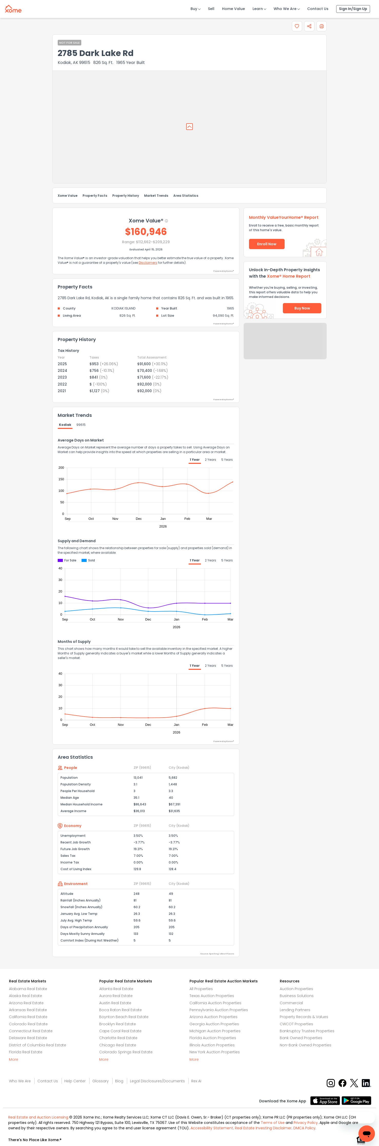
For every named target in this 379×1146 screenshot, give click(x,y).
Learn (258, 8)
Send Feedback (285, 346)
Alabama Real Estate (28, 988)
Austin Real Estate (115, 1003)
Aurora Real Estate (116, 995)
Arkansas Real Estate (28, 1009)
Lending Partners (295, 1009)
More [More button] (13, 1059)
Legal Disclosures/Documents (157, 1081)
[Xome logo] (13, 7)
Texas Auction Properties (212, 995)
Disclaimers (148, 262)
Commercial (291, 1003)
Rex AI (196, 1081)
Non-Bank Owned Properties (305, 1045)
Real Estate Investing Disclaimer (263, 1128)
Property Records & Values (304, 1016)
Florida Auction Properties (213, 1037)
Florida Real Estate (25, 1052)
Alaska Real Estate (25, 995)
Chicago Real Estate (117, 1045)
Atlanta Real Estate (116, 988)
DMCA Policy (304, 1128)
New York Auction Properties (215, 1052)
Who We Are (285, 8)
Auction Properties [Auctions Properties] (296, 988)
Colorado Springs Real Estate (126, 1052)
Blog (119, 1081)
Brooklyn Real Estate (117, 1024)
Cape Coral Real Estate (120, 1031)
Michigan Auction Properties (215, 1031)
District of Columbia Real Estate (37, 1045)
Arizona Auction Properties (213, 1016)
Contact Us (317, 8)
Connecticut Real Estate (31, 1031)
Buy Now (302, 308)
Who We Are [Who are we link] (20, 1081)
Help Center (75, 1081)
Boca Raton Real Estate (120, 1009)
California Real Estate (28, 1016)
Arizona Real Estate (26, 1003)
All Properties (201, 988)
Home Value (233, 8)
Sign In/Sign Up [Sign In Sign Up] (353, 8)
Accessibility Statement (212, 1128)
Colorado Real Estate (28, 1024)
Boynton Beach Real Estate (123, 1016)
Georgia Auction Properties (214, 1024)
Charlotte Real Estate (118, 1037)
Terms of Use (273, 1122)
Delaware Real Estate (28, 1037)
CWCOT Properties (296, 1024)
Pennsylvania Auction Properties (219, 1009)
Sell (211, 8)
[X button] (354, 1083)
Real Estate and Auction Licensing (38, 1117)
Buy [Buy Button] (194, 8)
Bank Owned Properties (301, 1037)
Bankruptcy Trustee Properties (307, 1031)
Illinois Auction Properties (212, 1045)
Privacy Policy (306, 1122)
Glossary (100, 1081)
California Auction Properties (215, 1003)
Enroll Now (266, 244)
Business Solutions (297, 995)
